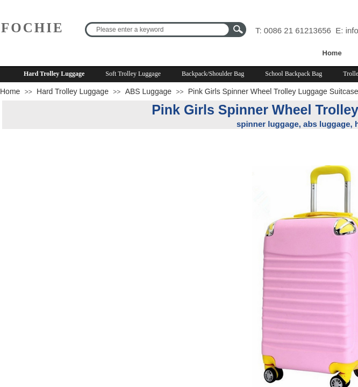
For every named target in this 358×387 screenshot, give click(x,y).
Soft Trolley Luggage (133, 73)
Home (332, 53)
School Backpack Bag (293, 73)
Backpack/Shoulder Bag (213, 73)
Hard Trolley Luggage (54, 73)
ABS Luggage (148, 91)
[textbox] (159, 29)
